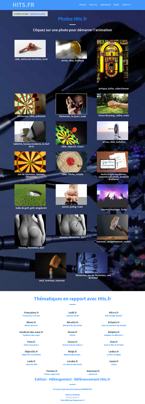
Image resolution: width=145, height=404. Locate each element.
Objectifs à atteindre (31, 354)
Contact (126, 4)
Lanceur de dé (72, 315)
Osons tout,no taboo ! (72, 345)
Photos (93, 4)
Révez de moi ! (31, 325)
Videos (82, 4)
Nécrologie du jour (113, 315)
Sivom (72, 335)
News (116, 4)
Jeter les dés (31, 364)
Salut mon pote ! (31, 345)
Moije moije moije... (72, 354)
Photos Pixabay (72, 394)
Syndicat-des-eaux (31, 335)
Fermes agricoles (52, 374)
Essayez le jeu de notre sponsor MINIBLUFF (72, 389)
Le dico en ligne (114, 354)
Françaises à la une (31, 315)
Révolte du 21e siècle (72, 325)
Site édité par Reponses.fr (72, 400)
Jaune (114, 364)
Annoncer (93, 374)
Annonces (105, 4)
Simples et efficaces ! (113, 335)
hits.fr (23, 5)
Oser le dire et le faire (114, 345)
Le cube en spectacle (72, 364)
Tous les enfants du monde (113, 325)
